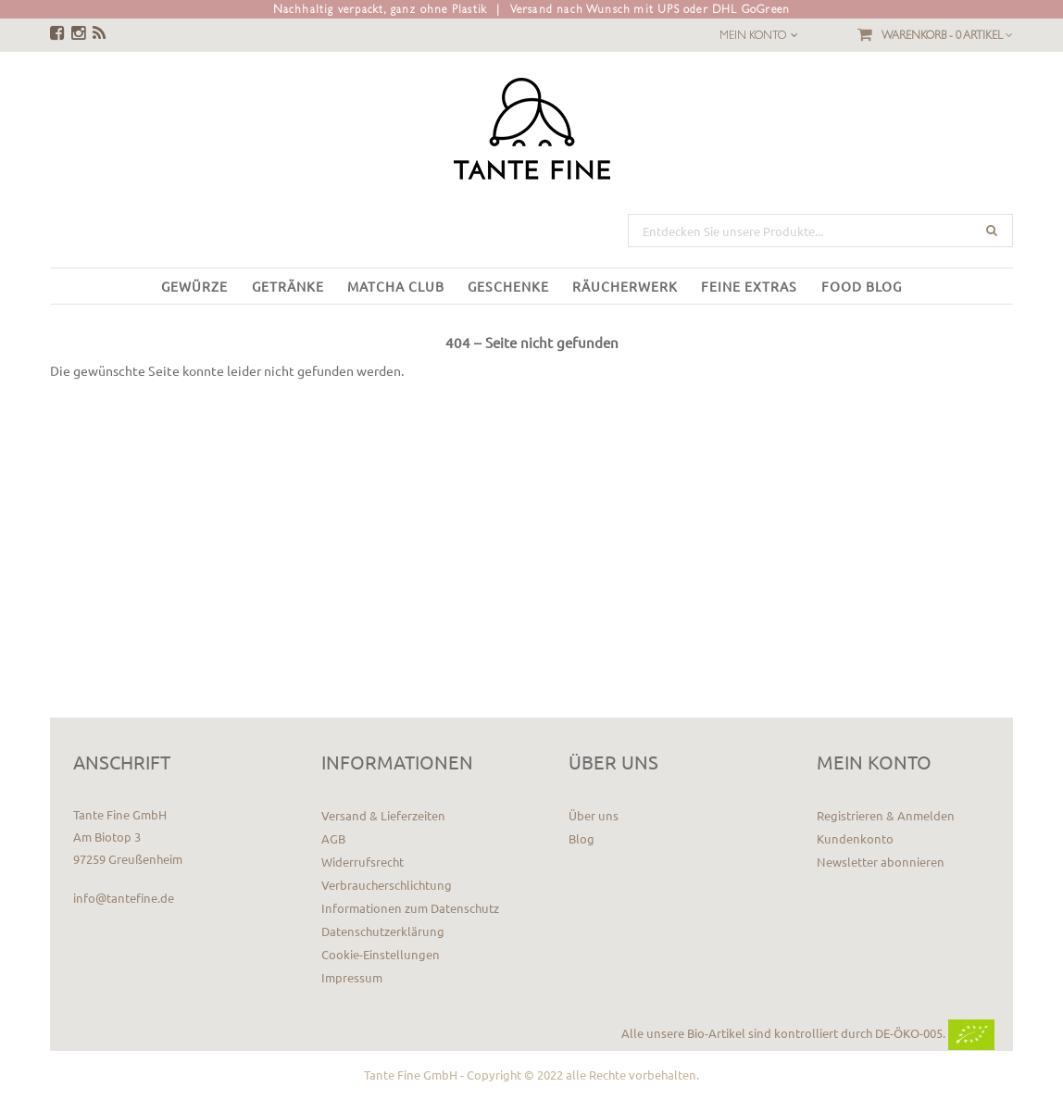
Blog (581, 838)
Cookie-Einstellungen (380, 954)
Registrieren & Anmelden (886, 815)
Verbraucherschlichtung (386, 885)
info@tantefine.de (123, 898)
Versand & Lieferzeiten (383, 815)
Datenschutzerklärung (382, 931)
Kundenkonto (855, 838)
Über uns (594, 815)
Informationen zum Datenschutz (410, 908)
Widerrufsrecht (362, 861)
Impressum (351, 977)
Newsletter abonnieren (880, 861)
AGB (333, 838)
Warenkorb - (947, 35)
